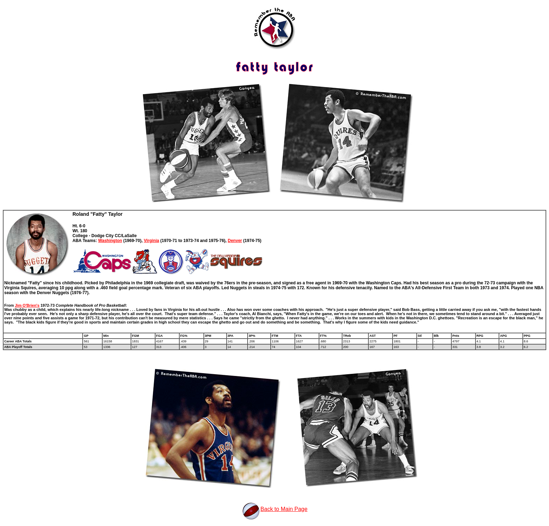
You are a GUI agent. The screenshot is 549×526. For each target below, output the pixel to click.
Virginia (151, 240)
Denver (235, 240)
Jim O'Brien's (27, 305)
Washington (110, 240)
